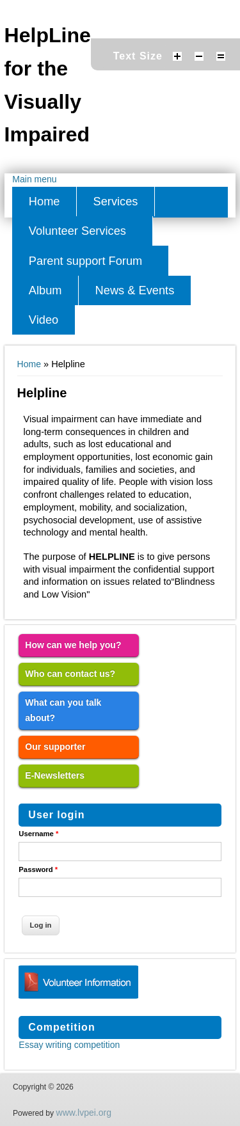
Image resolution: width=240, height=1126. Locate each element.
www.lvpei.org (83, 1112)
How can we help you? (73, 645)
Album (45, 290)
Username (38, 833)
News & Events (135, 290)
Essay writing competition (69, 1045)
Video (43, 319)
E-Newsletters (54, 775)
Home (44, 201)
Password (38, 869)
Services (115, 201)
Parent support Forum (85, 260)
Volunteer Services (77, 230)
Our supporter (55, 746)
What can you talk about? (63, 710)
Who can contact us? (70, 674)
